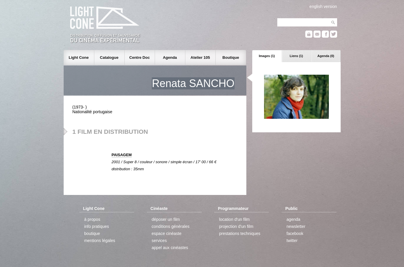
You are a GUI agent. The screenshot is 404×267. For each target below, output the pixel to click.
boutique (92, 233)
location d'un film (234, 219)
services (159, 240)
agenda (293, 219)
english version (323, 6)
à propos (92, 219)
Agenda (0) (325, 56)
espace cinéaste (167, 233)
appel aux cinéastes (170, 247)
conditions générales (170, 226)
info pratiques (96, 226)
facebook (294, 233)
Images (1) (267, 56)
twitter (291, 240)
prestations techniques (239, 233)
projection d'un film (236, 226)
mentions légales (99, 240)
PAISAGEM (122, 155)
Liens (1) (296, 56)
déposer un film (166, 219)
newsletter (295, 226)
